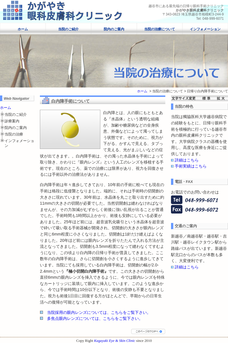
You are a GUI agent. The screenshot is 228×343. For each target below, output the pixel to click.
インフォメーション (205, 29)
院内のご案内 (114, 29)
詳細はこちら (187, 160)
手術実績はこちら (191, 166)
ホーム (23, 29)
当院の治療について (159, 29)
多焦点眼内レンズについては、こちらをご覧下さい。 (95, 318)
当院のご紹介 (68, 29)
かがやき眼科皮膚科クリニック (200, 10)
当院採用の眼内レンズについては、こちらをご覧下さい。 (99, 312)
